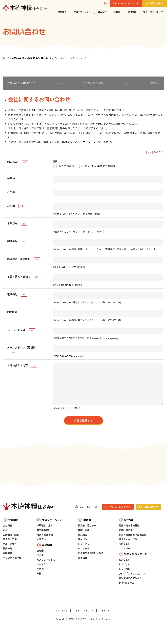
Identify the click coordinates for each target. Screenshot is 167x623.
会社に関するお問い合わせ (39, 58)
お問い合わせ (18, 58)
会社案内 (62, 11)
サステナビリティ (82, 11)
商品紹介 (102, 11)
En (88, 506)
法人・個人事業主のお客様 (99, 166)
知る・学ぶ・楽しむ (153, 11)
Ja (81, 506)
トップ (6, 58)
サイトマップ (105, 610)
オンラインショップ (120, 506)
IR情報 (117, 11)
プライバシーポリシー (80, 142)
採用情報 (132, 11)
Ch (95, 506)
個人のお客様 (66, 166)
